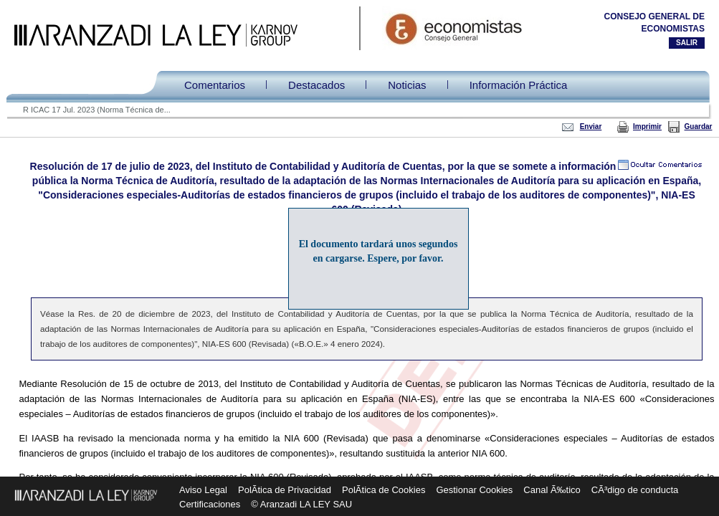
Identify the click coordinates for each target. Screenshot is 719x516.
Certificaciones (209, 504)
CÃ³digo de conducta (634, 489)
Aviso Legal (203, 489)
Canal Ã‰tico (551, 489)
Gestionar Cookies (474, 489)
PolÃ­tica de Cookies (383, 489)
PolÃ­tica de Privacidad (284, 489)
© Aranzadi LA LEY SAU (301, 504)
